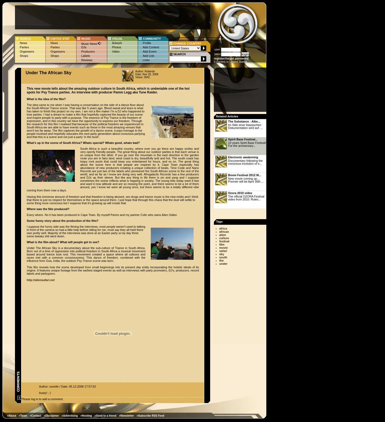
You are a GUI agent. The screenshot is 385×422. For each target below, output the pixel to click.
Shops (24, 55)
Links (146, 60)
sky (221, 254)
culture (224, 238)
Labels (85, 55)
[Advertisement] (112, 17)
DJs (83, 47)
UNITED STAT (60, 38)
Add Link (148, 55)
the (221, 260)
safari (223, 251)
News (23, 43)
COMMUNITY (152, 38)
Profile (147, 43)
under (223, 263)
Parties (24, 47)
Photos (116, 47)
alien (222, 234)
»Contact (35, 415)
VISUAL (117, 38)
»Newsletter (126, 415)
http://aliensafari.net (41, 280)
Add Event (149, 51)
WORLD (25, 38)
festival (224, 241)
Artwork (117, 43)
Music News (91, 43)
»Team (23, 415)
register (219, 58)
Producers (88, 51)
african (224, 231)
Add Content (151, 47)
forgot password (236, 58)
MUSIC (86, 38)
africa (223, 228)
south (223, 257)
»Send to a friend (105, 415)
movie (223, 247)
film (222, 244)
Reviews (87, 60)
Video (116, 51)
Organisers (27, 51)
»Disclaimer (51, 415)
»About (11, 415)
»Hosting (86, 415)
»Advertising (69, 415)
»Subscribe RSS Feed (150, 415)
